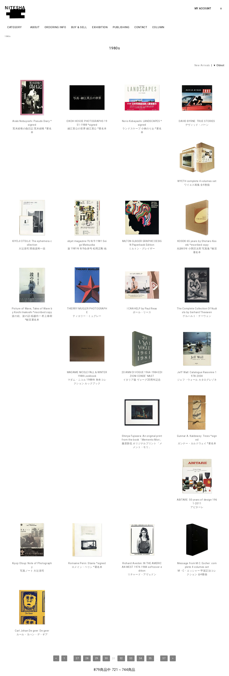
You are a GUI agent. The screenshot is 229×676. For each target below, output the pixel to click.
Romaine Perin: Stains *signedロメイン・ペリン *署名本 (32, 456)
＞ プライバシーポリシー (49, 653)
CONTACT (140, 27)
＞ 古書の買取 (28, 653)
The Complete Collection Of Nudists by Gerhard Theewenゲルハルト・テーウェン (32, 323)
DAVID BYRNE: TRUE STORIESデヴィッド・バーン (197, 123)
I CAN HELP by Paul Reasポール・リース (197, 254)
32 (121, 489)
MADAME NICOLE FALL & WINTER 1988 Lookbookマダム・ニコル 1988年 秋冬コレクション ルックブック (87, 325)
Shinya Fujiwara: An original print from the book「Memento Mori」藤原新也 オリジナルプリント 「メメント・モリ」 (32, 393)
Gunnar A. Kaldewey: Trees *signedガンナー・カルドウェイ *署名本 (87, 391)
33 (130, 489)
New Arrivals (202, 65)
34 (140, 489)
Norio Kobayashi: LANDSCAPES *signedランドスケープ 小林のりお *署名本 (142, 127)
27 (77, 489)
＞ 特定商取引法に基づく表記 (79, 653)
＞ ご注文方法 (11, 653)
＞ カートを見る (104, 653)
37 (163, 489)
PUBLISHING (121, 27)
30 (106, 489)
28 (86, 489)
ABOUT (35, 27)
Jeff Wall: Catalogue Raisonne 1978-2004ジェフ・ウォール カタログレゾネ (197, 323)
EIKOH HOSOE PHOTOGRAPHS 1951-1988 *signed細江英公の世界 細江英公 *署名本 (87, 125)
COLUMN (158, 27)
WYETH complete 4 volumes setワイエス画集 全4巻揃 (32, 190)
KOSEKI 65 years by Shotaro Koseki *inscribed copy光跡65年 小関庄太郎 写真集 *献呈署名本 (32, 258)
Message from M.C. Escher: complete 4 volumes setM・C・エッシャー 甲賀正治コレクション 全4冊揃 (142, 460)
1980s (8, 36)
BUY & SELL (79, 27)
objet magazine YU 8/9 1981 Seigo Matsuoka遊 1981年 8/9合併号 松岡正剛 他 (142, 192)
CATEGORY (16, 27)
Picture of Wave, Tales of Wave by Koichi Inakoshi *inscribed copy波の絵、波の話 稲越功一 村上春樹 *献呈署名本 (87, 258)
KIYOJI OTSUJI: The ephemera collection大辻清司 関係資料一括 (87, 192)
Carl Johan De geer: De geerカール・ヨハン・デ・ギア (197, 456)
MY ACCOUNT (203, 8)
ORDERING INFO (55, 27)
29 (96, 489)
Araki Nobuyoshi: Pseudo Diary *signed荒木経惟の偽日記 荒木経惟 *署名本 (32, 127)
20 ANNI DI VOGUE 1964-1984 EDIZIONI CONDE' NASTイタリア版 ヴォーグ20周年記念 (142, 323)
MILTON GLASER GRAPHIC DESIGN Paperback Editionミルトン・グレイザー (197, 192)
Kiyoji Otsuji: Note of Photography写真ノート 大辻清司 (197, 391)
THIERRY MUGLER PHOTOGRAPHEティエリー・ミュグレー (142, 256)
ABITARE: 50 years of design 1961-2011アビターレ (142, 391)
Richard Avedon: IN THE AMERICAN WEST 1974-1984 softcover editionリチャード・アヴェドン (87, 460)
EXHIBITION (100, 27)
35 (150, 489)
